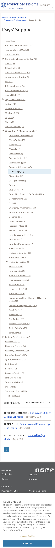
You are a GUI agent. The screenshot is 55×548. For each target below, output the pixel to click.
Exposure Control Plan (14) (21, 212)
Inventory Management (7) (21, 244)
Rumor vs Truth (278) (14, 373)
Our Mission (6, 474)
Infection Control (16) (15, 86)
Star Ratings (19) (16, 319)
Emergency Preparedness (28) (22, 207)
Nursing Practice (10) (14, 126)
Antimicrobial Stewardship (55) (19, 45)
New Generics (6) (17, 271)
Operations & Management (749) (21, 131)
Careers (4, 479)
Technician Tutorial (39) (16, 391)
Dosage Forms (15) (17, 180)
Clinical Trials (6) (12, 68)
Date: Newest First (38, 402)
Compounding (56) (17, 162)
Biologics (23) (15, 144)
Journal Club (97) (12, 95)
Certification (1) (12, 54)
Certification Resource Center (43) (21, 59)
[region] (27, 520)
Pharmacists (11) (12, 341)
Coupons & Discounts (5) (20, 167)
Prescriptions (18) (17, 284)
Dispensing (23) (16, 176)
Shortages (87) (15, 314)
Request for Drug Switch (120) (23, 305)
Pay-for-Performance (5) (20, 275)
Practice (22, 17)
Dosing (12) (14, 185)
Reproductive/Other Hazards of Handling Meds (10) (27, 299)
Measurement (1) (16, 248)
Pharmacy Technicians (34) (17, 350)
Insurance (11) (15, 239)
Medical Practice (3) (14, 108)
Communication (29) (18, 158)
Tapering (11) (15, 332)
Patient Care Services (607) (17, 337)
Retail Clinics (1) (16, 310)
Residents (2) (11, 368)
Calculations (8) (16, 153)
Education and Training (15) (17, 77)
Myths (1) (9, 117)
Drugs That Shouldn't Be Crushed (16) (26, 194)
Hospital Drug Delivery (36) (21, 235)
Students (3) (11, 386)
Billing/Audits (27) (17, 140)
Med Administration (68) (20, 253)
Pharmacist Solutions (10, 491)
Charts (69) (10, 63)
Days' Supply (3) (16, 171)
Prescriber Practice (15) (16, 355)
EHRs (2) (13, 203)
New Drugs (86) (16, 266)
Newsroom (33, 479)
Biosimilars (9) (15, 149)
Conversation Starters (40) (17, 72)
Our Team (33, 474)
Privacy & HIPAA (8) (18, 289)
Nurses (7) (10, 122)
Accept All (27, 543)
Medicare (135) (12, 113)
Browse (13, 17)
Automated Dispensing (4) (21, 135)
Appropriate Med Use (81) (17, 50)
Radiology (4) (11, 364)
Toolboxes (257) (12, 395)
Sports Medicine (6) (14, 382)
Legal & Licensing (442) (15, 99)
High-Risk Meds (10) (18, 230)
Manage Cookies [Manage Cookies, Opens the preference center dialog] (27, 536)
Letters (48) (10, 104)
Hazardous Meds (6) (18, 226)
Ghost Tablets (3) (17, 221)
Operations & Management (15, 20)
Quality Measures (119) (16, 359)
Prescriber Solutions (37, 491)
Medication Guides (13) (19, 262)
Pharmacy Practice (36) (15, 346)
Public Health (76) (17, 293)
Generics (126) (15, 217)
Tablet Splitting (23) (18, 328)
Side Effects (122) (13, 377)
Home (4, 17)
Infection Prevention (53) (16, 90)
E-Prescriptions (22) (18, 198)
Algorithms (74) (12, 41)
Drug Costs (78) (16, 189)
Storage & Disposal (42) (19, 323)
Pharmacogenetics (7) (19, 280)
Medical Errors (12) (17, 257)
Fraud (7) (9, 81)
